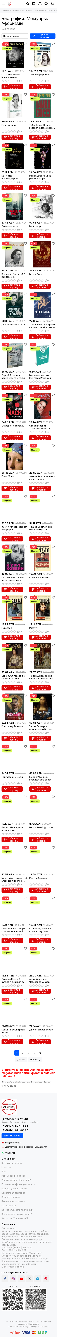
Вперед (35, 1059)
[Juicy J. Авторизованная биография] (15, 507)
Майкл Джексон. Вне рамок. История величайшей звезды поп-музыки (40, 177)
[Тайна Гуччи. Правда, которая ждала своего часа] (42, 105)
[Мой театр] (42, 206)
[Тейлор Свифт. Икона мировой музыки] (42, 507)
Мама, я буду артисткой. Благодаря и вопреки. (15, 879)
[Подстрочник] (15, 105)
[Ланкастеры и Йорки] (15, 757)
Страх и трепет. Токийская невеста (39, 427)
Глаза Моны (8, 476)
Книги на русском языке (33, 10)
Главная (5, 10)
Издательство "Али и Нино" (16, 1180)
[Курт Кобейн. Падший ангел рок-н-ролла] (15, 558)
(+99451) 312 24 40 (15, 1119)
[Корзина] (52, 4)
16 (40, 1053)
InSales (45, 1327)
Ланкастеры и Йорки (12, 777)
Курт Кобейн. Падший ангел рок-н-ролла (13, 578)
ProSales (23, 1327)
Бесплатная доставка (13, 1201)
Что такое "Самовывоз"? (15, 1218)
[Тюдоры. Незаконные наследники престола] (42, 656)
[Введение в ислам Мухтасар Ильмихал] (42, 355)
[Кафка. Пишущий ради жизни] (15, 1010)
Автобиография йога (40, 74)
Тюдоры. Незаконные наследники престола (41, 677)
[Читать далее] (9, 1086)
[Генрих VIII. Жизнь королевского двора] (42, 757)
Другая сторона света (41, 1029)
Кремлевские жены (39, 577)
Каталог (15, 10)
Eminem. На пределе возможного (12, 828)
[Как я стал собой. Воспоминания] (15, 55)
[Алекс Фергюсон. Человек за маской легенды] (42, 959)
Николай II (7, 628)
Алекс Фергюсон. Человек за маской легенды (39, 980)
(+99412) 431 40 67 (15, 1129)
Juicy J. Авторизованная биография (14, 528)
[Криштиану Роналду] (15, 707)
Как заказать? (9, 1205)
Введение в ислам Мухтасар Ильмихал (40, 376)
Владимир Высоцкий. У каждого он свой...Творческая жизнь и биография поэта (15, 275)
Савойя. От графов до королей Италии (13, 677)
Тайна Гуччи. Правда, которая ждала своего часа (41, 126)
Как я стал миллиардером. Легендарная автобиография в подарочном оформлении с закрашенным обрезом (14, 177)
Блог (4, 1171)
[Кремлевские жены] (42, 558)
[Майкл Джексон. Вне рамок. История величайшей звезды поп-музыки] (42, 156)
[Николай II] (15, 608)
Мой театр (35, 226)
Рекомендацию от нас (13, 1175)
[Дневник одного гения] (15, 305)
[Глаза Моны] (15, 456)
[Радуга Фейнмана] (42, 858)
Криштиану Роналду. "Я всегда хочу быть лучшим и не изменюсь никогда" (41, 930)
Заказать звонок (12, 1135)
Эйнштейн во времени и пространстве (42, 477)
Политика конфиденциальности (18, 1184)
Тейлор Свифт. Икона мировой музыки (40, 528)
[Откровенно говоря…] (15, 406)
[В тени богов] (42, 254)
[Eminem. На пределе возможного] (15, 808)
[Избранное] (46, 4)
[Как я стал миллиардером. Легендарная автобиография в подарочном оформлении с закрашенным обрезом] (15, 156)
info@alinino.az (13, 1142)
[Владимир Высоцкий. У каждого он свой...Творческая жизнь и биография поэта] (15, 254)
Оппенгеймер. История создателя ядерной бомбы (14, 930)
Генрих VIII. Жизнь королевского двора (40, 778)
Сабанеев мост (10, 226)
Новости (6, 1167)
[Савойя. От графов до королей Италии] (15, 656)
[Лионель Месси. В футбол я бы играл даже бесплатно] (15, 959)
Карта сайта (33, 1324)
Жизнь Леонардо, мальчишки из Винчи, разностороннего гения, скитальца (42, 727)
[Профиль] (40, 4)
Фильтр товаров (40, 36)
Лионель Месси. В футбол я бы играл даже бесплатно (15, 980)
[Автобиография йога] (42, 55)
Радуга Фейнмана (38, 878)
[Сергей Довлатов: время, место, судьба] (15, 355)
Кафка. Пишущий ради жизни (13, 1031)
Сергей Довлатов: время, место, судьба (13, 376)
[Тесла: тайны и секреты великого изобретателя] (42, 305)
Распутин (34, 628)
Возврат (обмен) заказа (14, 1188)
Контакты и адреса (12, 1163)
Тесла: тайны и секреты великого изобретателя (42, 326)
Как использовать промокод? (17, 1210)
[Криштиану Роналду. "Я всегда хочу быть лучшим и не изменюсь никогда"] (42, 909)
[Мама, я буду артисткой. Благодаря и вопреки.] (15, 858)
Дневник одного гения (14, 324)
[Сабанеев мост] (15, 206)
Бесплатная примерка (13, 1192)
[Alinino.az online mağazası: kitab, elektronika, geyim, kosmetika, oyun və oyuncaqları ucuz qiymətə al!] (9, 4)
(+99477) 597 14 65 (15, 1125)
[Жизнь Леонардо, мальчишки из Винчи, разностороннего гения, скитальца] (42, 707)
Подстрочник (9, 125)
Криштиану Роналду (12, 726)
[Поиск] (28, 4)
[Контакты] (34, 4)
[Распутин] (42, 608)
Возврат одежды (11, 1197)
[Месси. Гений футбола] (42, 808)
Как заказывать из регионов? (17, 1214)
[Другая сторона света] (42, 1010)
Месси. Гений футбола (41, 827)
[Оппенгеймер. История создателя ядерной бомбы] (15, 909)
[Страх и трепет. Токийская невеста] (42, 406)
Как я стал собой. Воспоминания (11, 76)
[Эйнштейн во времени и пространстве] (42, 456)
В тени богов (36, 274)
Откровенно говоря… (13, 425)
